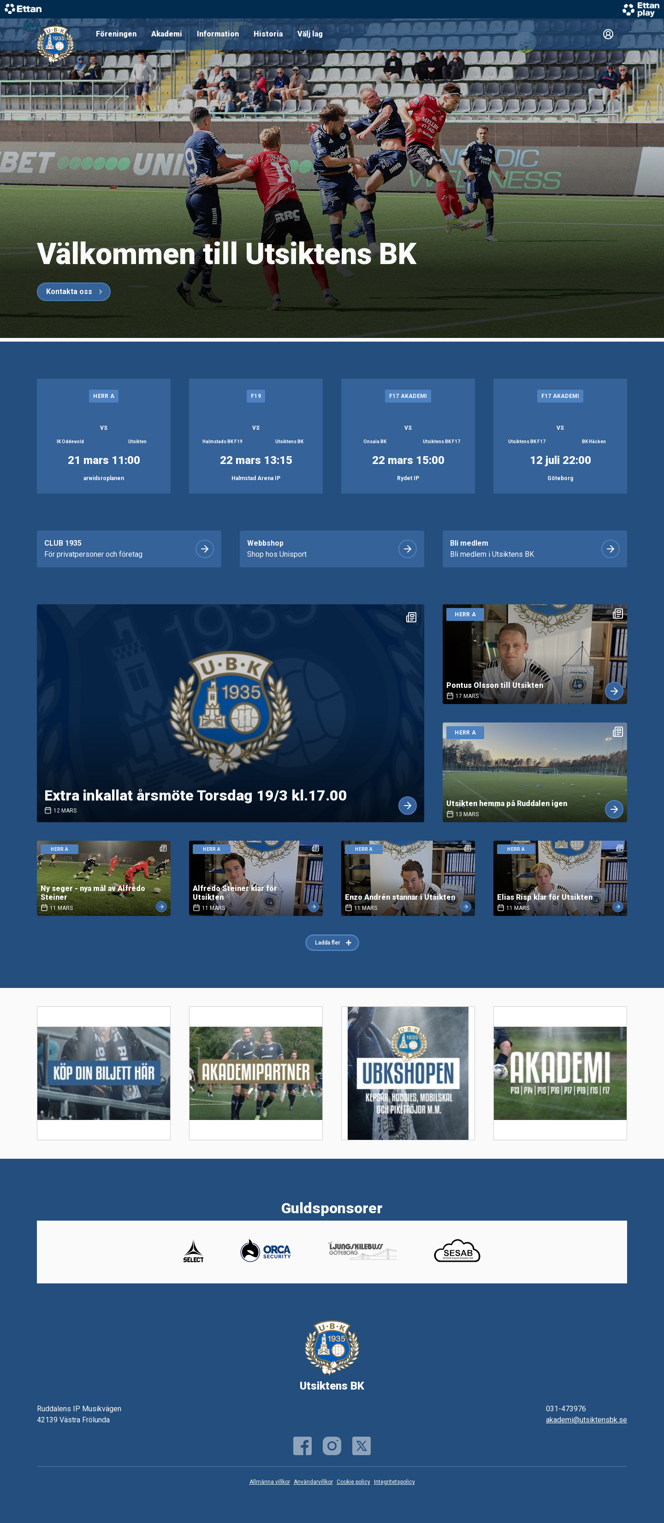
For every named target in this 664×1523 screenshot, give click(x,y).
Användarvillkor (313, 1482)
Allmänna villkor (269, 1482)
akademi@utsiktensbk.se (586, 1419)
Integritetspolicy (394, 1482)
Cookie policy (353, 1482)
